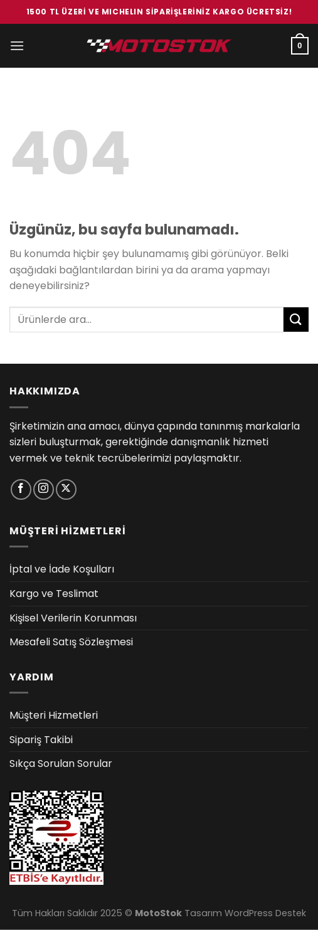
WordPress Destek (265, 913)
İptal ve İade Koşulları (61, 569)
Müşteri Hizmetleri (53, 715)
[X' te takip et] (66, 489)
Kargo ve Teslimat (53, 593)
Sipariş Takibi (41, 739)
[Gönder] (296, 319)
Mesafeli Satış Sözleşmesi (71, 642)
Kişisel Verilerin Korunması (73, 618)
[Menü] (16, 45)
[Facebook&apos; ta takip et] (21, 489)
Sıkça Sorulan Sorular (60, 763)
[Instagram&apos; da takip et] (43, 489)
